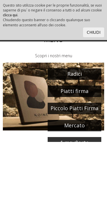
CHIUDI (93, 32)
